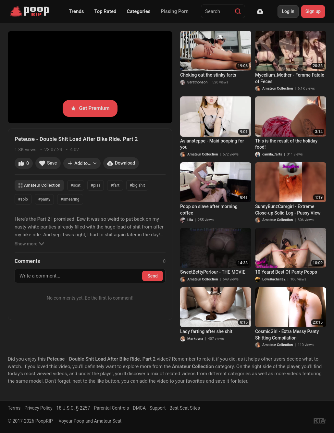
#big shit (137, 185)
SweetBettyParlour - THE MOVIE (212, 272)
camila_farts (272, 154)
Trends (76, 11)
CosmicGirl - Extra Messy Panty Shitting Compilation (287, 334)
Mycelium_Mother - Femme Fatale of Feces (289, 78)
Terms (14, 408)
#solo (23, 199)
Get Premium (89, 108)
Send (152, 275)
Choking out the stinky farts (208, 75)
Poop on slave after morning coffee (209, 210)
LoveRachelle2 (274, 279)
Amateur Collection (39, 185)
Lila (190, 220)
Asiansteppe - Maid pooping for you (212, 144)
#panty (44, 199)
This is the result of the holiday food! (286, 144)
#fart (115, 185)
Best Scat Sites (184, 408)
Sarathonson (197, 82)
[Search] (237, 11)
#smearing (70, 199)
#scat (75, 185)
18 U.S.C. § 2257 (73, 408)
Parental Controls (111, 408)
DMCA (139, 408)
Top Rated (105, 11)
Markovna (195, 339)
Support (158, 408)
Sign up (313, 11)
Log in (288, 11)
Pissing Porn (175, 11)
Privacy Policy (38, 408)
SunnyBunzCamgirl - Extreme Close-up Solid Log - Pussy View (287, 210)
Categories (138, 11)
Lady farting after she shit (206, 331)
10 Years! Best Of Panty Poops (286, 272)
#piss (95, 185)
